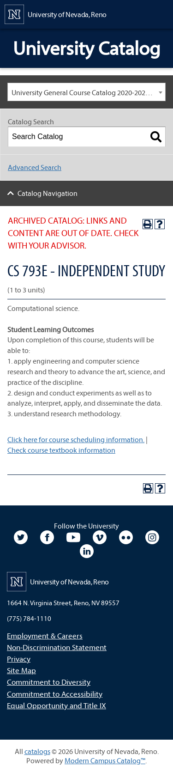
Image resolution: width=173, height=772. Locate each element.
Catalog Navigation (48, 193)
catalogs (37, 751)
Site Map (21, 670)
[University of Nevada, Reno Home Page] (56, 13)
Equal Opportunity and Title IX (56, 705)
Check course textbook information (61, 450)
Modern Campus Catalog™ (105, 760)
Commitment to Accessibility (54, 694)
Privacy (18, 658)
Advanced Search (34, 167)
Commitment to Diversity (48, 682)
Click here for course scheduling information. (75, 439)
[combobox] (86, 92)
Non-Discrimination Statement (57, 647)
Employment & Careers (45, 635)
